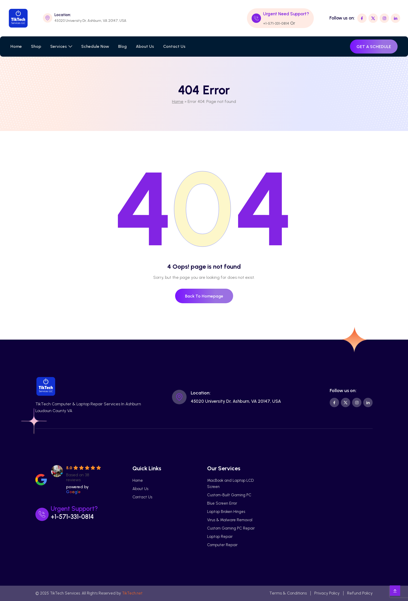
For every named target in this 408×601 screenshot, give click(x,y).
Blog (122, 46)
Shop (36, 46)
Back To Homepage (204, 296)
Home (16, 46)
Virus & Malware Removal (229, 520)
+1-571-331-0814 (276, 23)
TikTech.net (132, 593)
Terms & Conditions (288, 593)
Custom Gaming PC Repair (231, 528)
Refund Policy (360, 593)
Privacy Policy (327, 593)
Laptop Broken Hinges (226, 511)
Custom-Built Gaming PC (229, 495)
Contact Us (174, 46)
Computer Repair (222, 545)
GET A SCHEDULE (373, 46)
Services (58, 46)
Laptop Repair (220, 536)
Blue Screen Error (222, 503)
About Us (145, 46)
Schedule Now (95, 46)
